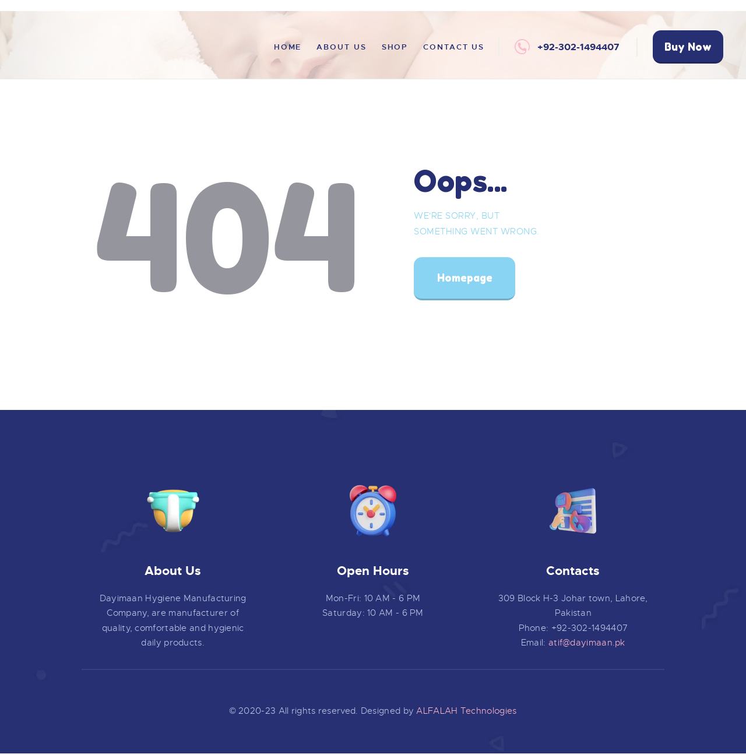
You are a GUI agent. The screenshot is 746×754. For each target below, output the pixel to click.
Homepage (464, 277)
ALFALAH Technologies (466, 711)
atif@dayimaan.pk (586, 642)
